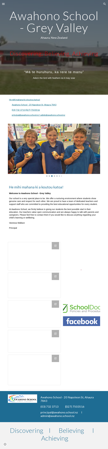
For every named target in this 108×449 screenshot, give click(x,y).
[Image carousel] (54, 150)
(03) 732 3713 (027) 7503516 (26, 110)
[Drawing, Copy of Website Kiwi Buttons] (34, 256)
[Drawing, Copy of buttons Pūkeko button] (34, 370)
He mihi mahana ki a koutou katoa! (24, 99)
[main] (54, 47)
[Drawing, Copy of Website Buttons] (34, 285)
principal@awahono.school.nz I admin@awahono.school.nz (38, 115)
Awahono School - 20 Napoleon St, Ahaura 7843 (34, 105)
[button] (3, 4)
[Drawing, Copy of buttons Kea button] (34, 314)
